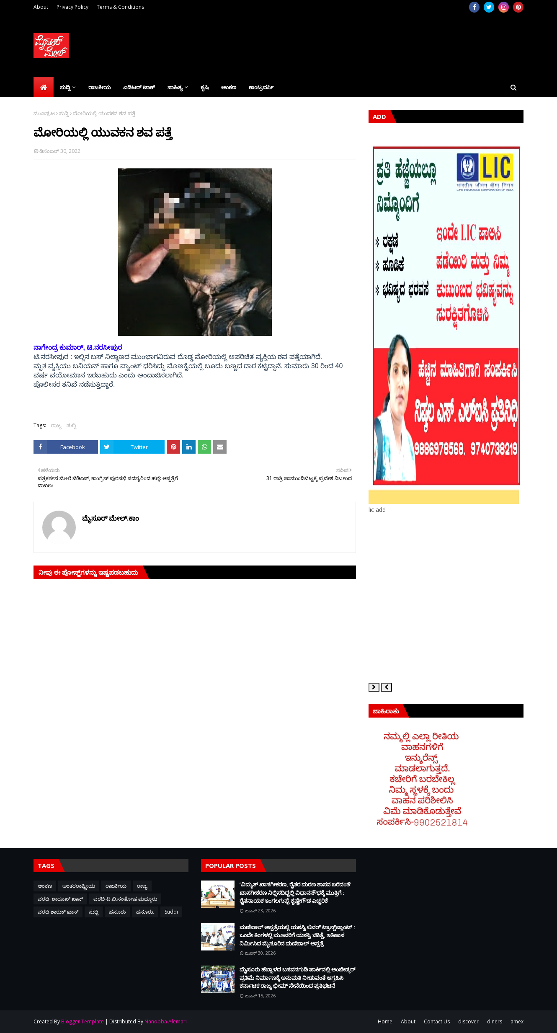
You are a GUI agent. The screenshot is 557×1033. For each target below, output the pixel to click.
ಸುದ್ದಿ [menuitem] (65, 87)
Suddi (171, 911)
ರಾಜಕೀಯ (116, 885)
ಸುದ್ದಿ (64, 113)
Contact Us (437, 1021)
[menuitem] (44, 87)
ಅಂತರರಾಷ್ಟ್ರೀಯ (78, 885)
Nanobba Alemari (165, 1021)
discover (468, 1021)
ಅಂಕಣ (45, 885)
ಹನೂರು (117, 911)
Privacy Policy (72, 6)
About (41, 6)
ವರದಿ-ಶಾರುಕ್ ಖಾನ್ (58, 911)
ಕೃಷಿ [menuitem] (205, 87)
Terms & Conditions (120, 6)
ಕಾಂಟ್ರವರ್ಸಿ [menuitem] (261, 87)
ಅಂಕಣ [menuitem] (228, 87)
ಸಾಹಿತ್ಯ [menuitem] (175, 87)
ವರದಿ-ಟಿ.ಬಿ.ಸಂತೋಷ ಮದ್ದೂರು (125, 898)
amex (517, 1021)
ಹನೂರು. (145, 911)
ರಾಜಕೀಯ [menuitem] (99, 87)
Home (385, 1021)
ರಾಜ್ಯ (56, 425)
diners (494, 1021)
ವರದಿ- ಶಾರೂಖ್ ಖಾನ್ (60, 898)
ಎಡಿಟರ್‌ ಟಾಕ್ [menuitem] (139, 87)
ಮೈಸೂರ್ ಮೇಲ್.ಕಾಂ (110, 518)
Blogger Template (82, 1021)
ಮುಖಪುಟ (44, 113)
